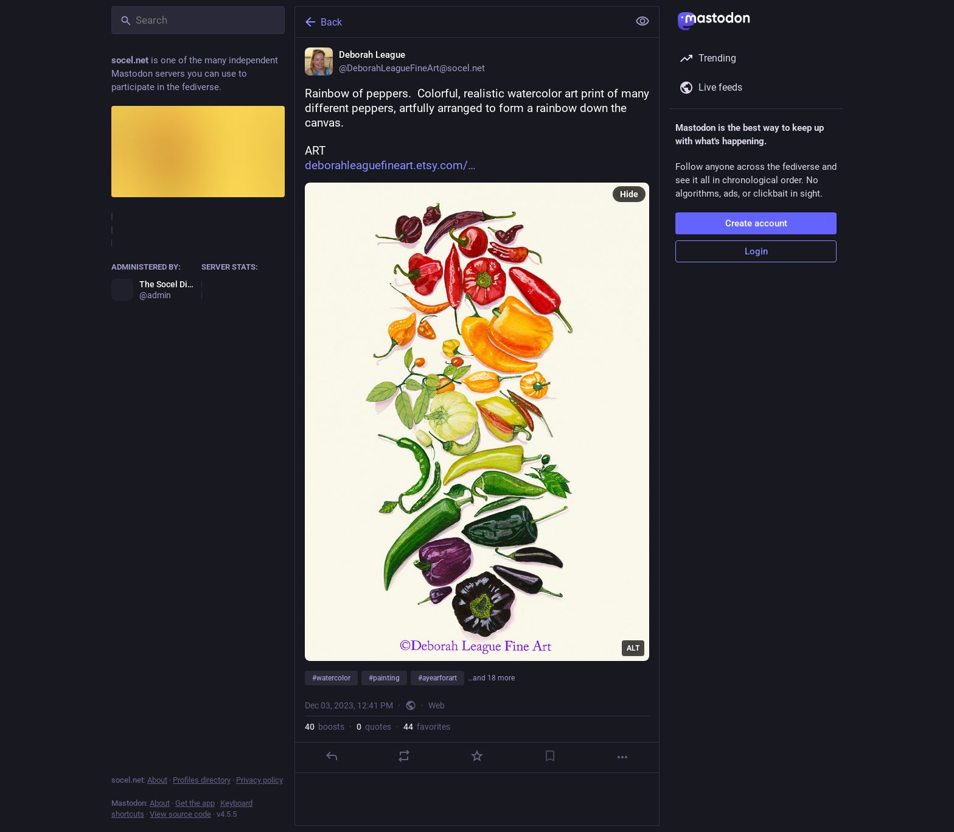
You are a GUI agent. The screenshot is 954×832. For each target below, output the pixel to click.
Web (436, 705)
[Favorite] (477, 756)
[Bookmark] (550, 756)
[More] (622, 757)
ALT (633, 648)
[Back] (460, 22)
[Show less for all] (642, 21)
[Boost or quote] (404, 756)
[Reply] (331, 756)
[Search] (198, 20)
